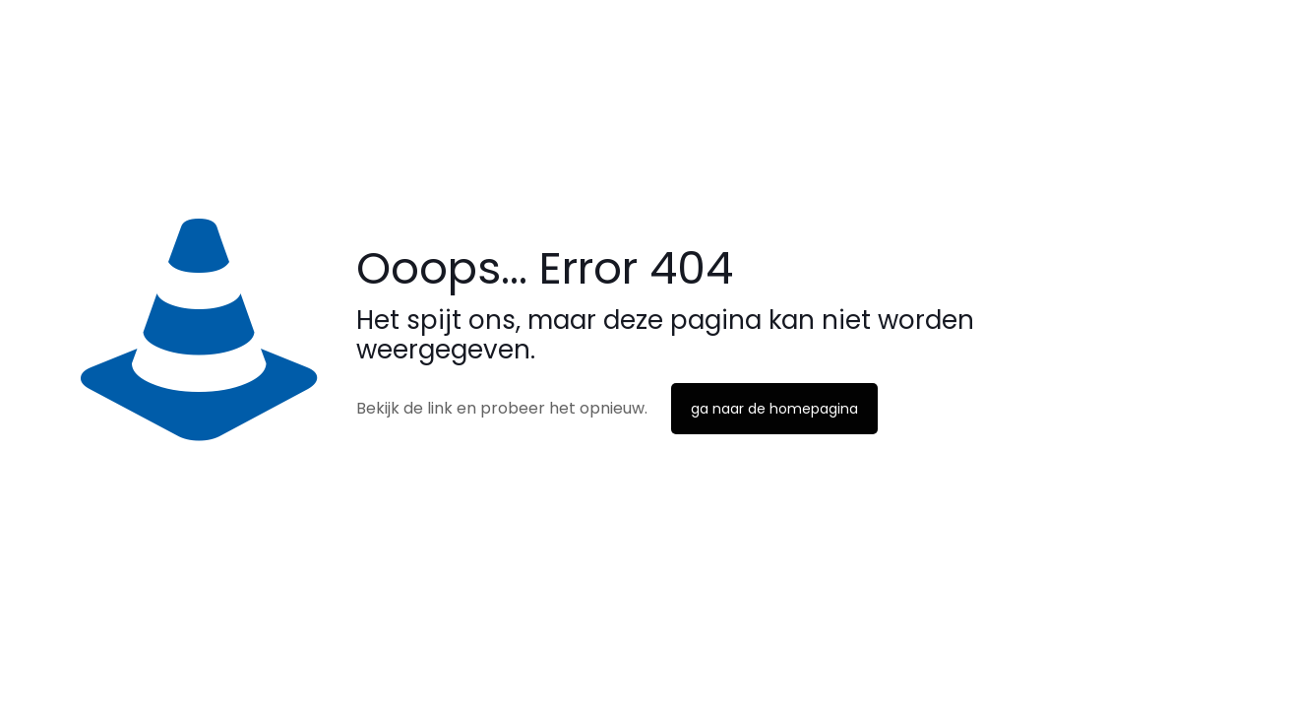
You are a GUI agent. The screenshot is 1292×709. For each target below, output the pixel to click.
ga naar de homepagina (774, 409)
